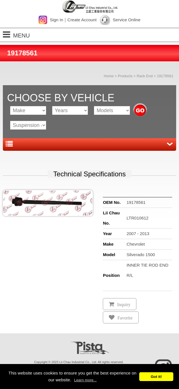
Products (125, 76)
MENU (16, 34)
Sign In (56, 19)
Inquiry (123, 304)
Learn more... (85, 380)
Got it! (156, 377)
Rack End (145, 76)
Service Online (127, 19)
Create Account (82, 19)
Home (109, 76)
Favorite (124, 317)
